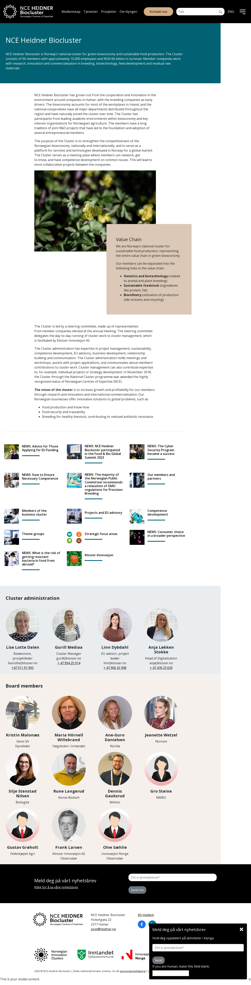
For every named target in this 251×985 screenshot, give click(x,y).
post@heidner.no (103, 929)
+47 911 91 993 (23, 668)
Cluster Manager (69, 643)
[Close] (241, 928)
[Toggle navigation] (242, 11)
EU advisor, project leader (115, 646)
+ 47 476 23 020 (161, 668)
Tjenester (91, 11)
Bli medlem (146, 915)
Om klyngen (128, 11)
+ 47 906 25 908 (115, 668)
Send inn (137, 890)
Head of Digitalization (161, 646)
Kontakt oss (158, 11)
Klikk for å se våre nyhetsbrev (56, 887)
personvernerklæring (132, 971)
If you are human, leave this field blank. (181, 966)
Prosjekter (108, 11)
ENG (231, 11)
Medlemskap (71, 11)
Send (158, 960)
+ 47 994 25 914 (68, 663)
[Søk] (220, 11)
